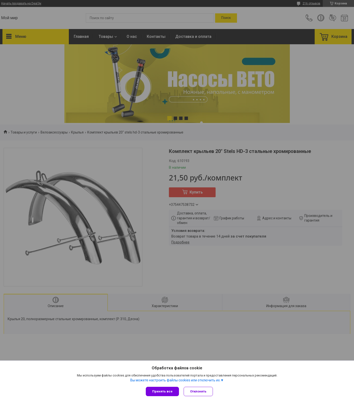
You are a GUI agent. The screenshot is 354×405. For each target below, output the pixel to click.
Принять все (162, 391)
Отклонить (198, 391)
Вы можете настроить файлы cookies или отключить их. (175, 380)
